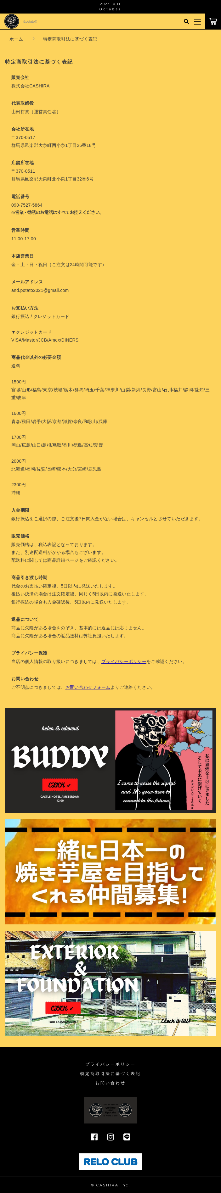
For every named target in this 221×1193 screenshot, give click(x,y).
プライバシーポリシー (110, 1064)
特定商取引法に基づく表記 (110, 1073)
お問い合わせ (110, 1082)
